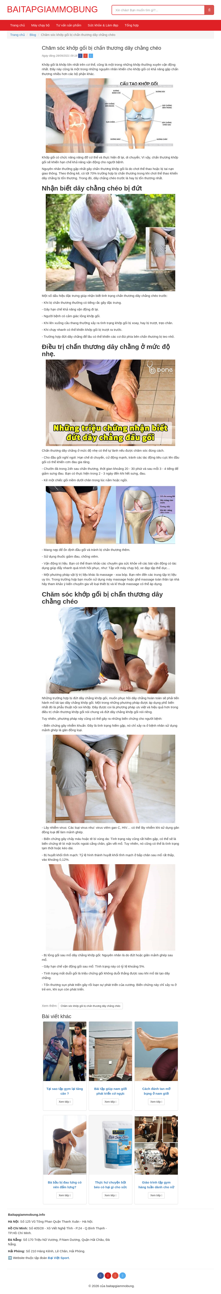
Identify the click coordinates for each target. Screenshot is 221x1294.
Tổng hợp (132, 25)
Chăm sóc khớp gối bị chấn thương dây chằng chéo (90, 1006)
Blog (33, 35)
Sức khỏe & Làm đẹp (103, 25)
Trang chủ (17, 25)
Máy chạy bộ (40, 25)
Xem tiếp (65, 1101)
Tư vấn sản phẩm (68, 25)
